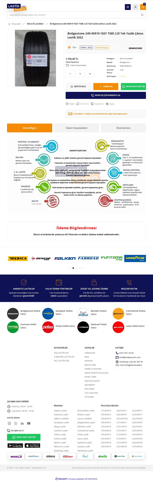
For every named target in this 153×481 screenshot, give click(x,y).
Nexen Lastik (60, 442)
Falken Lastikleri (61, 418)
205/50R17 (106, 438)
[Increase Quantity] (90, 73)
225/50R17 (137, 414)
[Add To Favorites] (70, 103)
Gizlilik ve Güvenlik (93, 368)
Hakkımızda (90, 352)
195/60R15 (106, 430)
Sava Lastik (82, 438)
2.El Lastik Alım (91, 392)
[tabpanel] (18, 258)
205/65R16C (122, 418)
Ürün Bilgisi (29, 128)
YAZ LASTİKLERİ (61, 360)
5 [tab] (83, 268)
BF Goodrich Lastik (85, 410)
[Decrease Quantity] (70, 73)
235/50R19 (137, 434)
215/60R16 (122, 434)
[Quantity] (80, 73)
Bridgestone (125, 62)
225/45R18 (137, 418)
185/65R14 (106, 418)
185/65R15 (106, 422)
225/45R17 (137, 410)
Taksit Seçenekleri (76, 128)
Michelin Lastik (84, 426)
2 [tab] (73, 268)
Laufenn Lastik (61, 430)
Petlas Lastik (60, 434)
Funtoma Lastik (61, 414)
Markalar (89, 360)
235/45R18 (137, 430)
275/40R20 (137, 446)
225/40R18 (122, 446)
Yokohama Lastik (85, 450)
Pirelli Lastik (82, 434)
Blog (87, 356)
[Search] (76, 14)
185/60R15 (106, 414)
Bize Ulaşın (89, 388)
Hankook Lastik (84, 442)
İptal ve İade (90, 364)
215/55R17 (122, 430)
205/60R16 (122, 414)
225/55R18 (137, 422)
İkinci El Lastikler (126, 58)
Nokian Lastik (83, 414)
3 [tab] (76, 268)
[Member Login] (135, 7)
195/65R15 (106, 434)
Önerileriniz (123, 128)
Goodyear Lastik (61, 422)
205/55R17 (122, 410)
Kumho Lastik (60, 438)
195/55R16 (106, 426)
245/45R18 (137, 442)
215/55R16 (122, 426)
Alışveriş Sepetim (92, 380)
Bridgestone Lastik (86, 422)
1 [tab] (70, 268)
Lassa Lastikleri (84, 418)
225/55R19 (137, 426)
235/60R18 (137, 438)
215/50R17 (122, 422)
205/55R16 (106, 442)
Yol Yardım (89, 396)
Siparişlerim (90, 384)
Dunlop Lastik (83, 446)
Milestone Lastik (61, 446)
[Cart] (143, 7)
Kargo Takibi (90, 376)
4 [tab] (79, 268)
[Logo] (17, 7)
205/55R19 (106, 446)
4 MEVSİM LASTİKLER (64, 356)
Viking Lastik (60, 426)
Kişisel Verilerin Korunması (96, 372)
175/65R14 (106, 410)
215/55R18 (122, 442)
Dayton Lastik (60, 410)
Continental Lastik (85, 430)
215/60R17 (122, 438)
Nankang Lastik (61, 450)
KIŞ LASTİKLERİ (61, 352)
